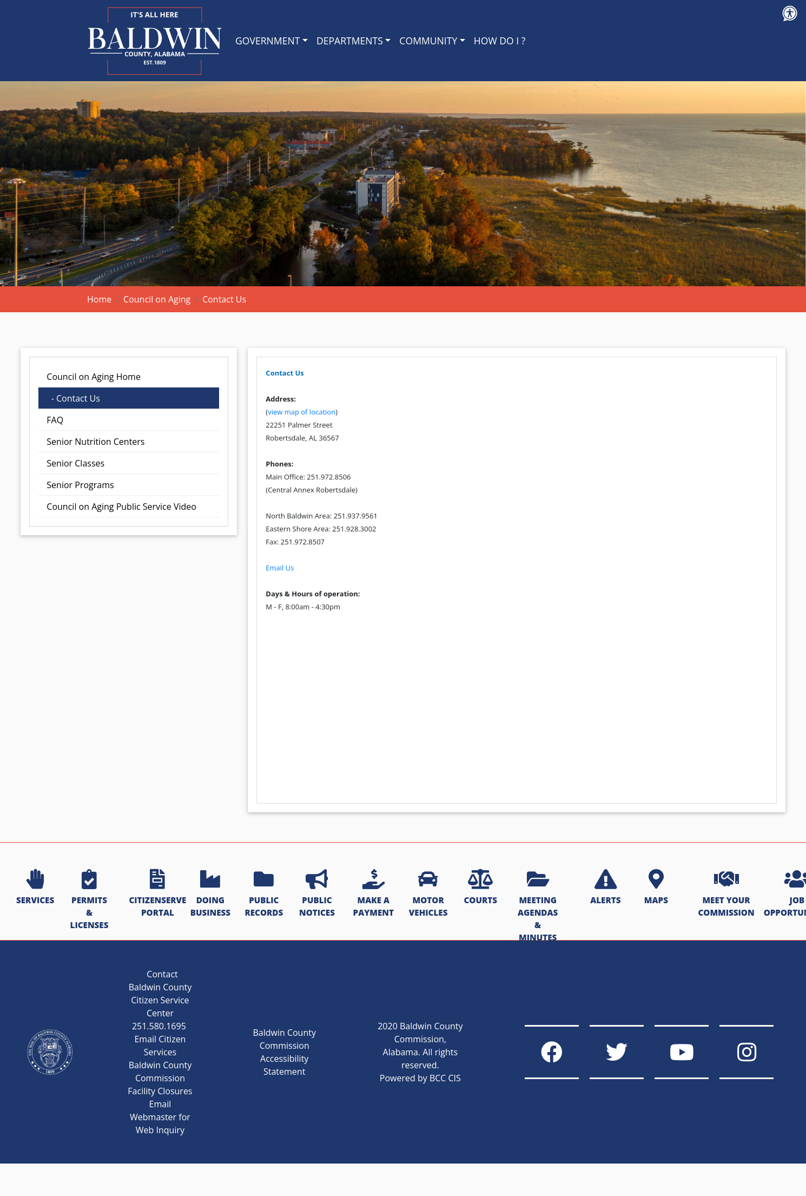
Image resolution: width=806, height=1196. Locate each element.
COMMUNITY (428, 40)
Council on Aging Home (94, 377)
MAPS (656, 887)
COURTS (480, 887)
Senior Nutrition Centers (95, 442)
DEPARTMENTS (349, 40)
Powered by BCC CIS (420, 1078)
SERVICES (35, 887)
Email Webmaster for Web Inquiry (160, 1117)
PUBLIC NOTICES (317, 894)
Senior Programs (80, 485)
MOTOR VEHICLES (428, 894)
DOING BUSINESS (210, 894)
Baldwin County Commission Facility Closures (160, 1078)
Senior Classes (75, 463)
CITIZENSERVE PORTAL (157, 894)
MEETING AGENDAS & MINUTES (538, 906)
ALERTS (605, 887)
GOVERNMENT (267, 40)
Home (99, 299)
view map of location (301, 412)
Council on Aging (156, 299)
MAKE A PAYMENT (373, 894)
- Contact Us (73, 398)
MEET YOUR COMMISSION (726, 894)
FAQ (55, 420)
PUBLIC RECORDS (264, 894)
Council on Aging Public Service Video (121, 506)
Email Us (280, 568)
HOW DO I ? (500, 40)
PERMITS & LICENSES (89, 900)
